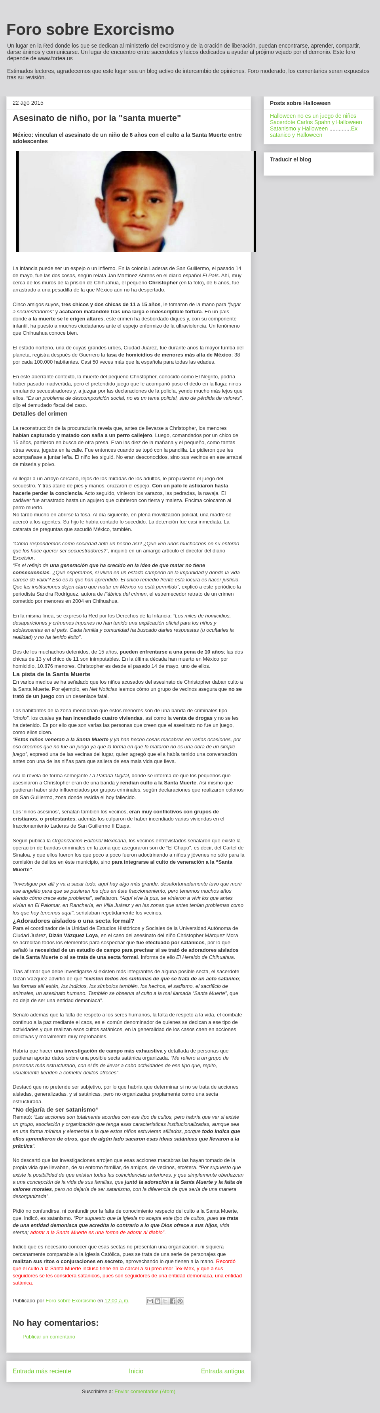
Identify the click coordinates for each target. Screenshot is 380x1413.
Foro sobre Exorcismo (90, 29)
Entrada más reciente (42, 1371)
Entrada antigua (223, 1371)
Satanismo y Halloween (299, 128)
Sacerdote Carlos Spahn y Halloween (316, 122)
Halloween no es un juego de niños (313, 116)
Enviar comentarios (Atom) (144, 1391)
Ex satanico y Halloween (313, 131)
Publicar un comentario (49, 1337)
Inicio (136, 1371)
